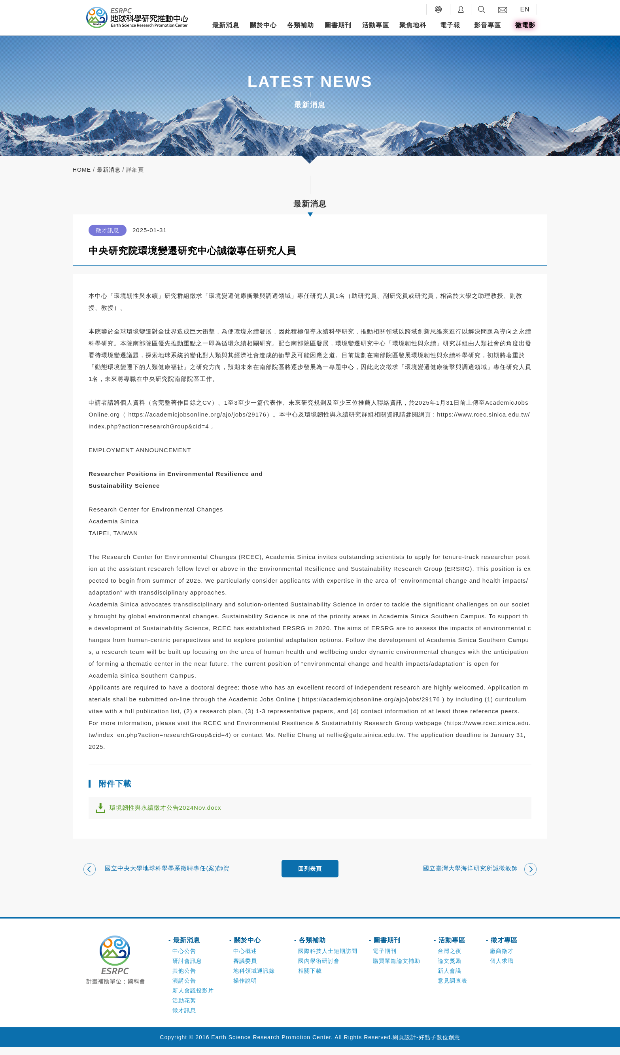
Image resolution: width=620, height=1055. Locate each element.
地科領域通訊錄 (254, 978)
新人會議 (449, 978)
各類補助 (300, 25)
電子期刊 (385, 959)
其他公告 (184, 978)
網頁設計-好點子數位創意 (426, 1045)
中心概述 (245, 959)
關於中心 (263, 25)
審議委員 (245, 969)
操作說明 (245, 988)
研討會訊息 (187, 969)
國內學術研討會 (319, 969)
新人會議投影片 (193, 998)
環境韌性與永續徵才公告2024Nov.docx (172, 810)
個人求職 (502, 969)
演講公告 (184, 988)
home (82, 170)
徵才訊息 (184, 1018)
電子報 (450, 25)
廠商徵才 (502, 959)
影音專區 (487, 25)
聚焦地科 (412, 25)
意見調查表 (452, 988)
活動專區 (375, 25)
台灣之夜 (449, 959)
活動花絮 (184, 1008)
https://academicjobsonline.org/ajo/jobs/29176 (197, 414)
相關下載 (310, 978)
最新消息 (225, 25)
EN (524, 9)
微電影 (525, 25)
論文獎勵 (449, 969)
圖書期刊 (338, 25)
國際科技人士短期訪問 (327, 959)
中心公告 (184, 959)
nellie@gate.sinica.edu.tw (365, 734)
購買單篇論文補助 (396, 969)
